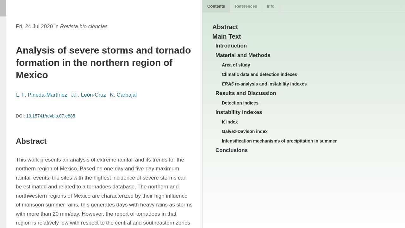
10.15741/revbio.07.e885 (50, 115)
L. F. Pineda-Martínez (41, 95)
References (246, 6)
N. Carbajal (123, 95)
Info (270, 6)
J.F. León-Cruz (88, 95)
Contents (216, 6)
